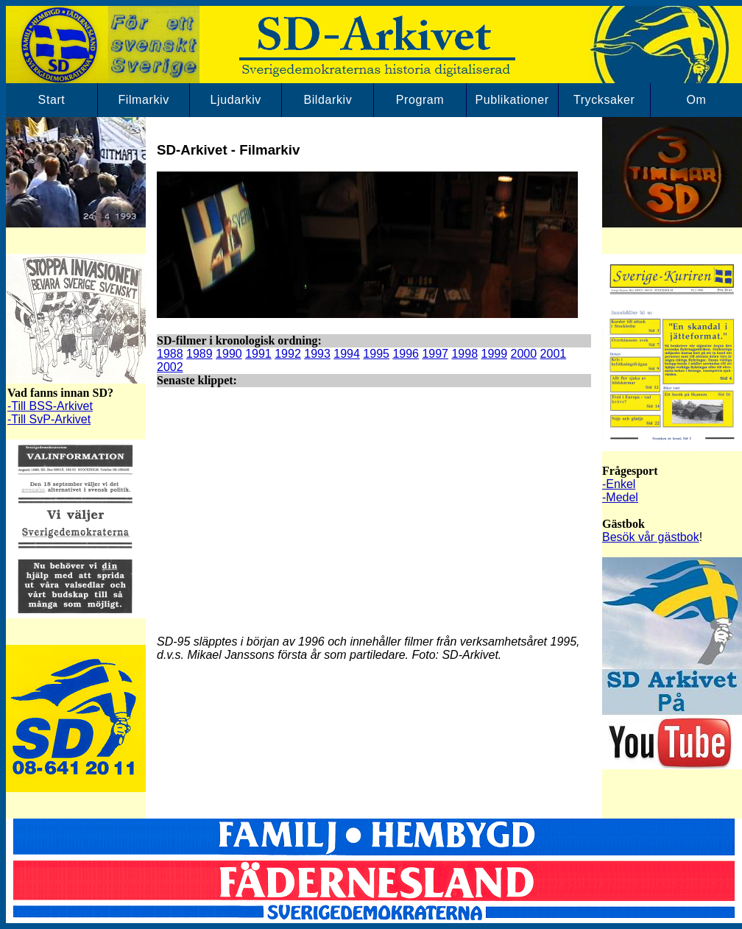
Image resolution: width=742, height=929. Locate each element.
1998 (464, 353)
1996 (405, 353)
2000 (524, 353)
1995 (376, 353)
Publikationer (511, 99)
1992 (288, 353)
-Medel (620, 497)
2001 (553, 353)
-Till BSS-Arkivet (50, 406)
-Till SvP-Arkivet (49, 419)
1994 (346, 353)
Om (696, 99)
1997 (435, 353)
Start (52, 99)
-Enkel (618, 484)
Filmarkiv (143, 99)
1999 (494, 353)
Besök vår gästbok (650, 537)
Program (420, 99)
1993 (317, 353)
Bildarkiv (327, 99)
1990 (229, 353)
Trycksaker (604, 99)
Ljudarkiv (236, 99)
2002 (170, 367)
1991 (258, 353)
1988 (170, 353)
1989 (199, 353)
